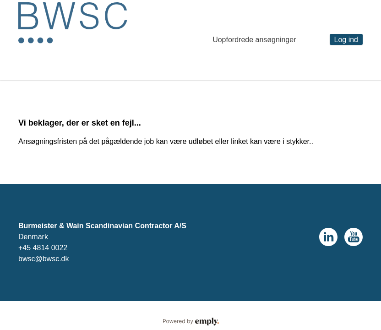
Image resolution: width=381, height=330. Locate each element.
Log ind (346, 40)
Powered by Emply (190, 321)
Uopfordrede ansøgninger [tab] (254, 40)
